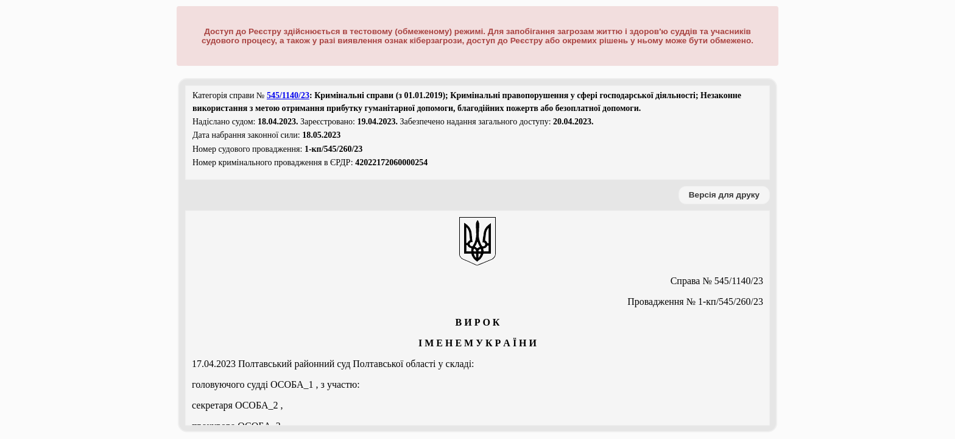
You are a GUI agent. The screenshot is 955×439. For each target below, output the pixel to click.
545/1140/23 (288, 95)
